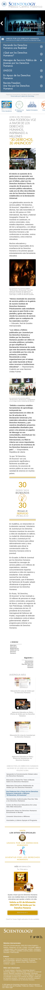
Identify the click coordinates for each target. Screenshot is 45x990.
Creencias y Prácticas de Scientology (27, 959)
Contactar (6, 963)
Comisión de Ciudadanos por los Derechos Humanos (19, 980)
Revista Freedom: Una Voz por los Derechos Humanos (16, 85)
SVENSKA (37, 949)
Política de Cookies (27, 986)
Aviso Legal (9, 987)
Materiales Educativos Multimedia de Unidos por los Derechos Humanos (19, 786)
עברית (19, 947)
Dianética (18, 970)
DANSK (5, 947)
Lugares (12, 963)
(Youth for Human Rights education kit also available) (22, 919)
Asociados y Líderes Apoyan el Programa (21, 820)
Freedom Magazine (28, 975)
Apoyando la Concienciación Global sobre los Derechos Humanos (22, 775)
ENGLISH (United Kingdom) (29, 945)
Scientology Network (28, 970)
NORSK (30, 949)
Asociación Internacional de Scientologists (20, 974)
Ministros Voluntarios (22, 960)
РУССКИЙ (31, 947)
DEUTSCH (18, 949)
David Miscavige (21, 971)
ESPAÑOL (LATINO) (9, 951)
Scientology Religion (9, 971)
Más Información (31, 962)
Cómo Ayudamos (7, 111)
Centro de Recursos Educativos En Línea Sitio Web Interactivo (21, 806)
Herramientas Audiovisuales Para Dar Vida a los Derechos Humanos (22, 800)
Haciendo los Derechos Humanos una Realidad (15, 46)
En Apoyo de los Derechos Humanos (16, 77)
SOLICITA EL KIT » (22, 913)
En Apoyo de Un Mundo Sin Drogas (22, 976)
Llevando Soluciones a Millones (18, 816)
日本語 (25, 947)
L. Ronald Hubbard (9, 959)
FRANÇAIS (12, 947)
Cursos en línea (20, 962)
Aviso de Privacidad (15, 986)
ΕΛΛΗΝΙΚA (37, 951)
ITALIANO (6, 952)
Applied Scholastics (32, 105)
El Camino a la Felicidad (19, 106)
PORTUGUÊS (15, 952)
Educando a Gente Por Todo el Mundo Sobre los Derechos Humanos (20, 781)
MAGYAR (24, 949)
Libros (13, 962)
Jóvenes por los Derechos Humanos (29, 978)
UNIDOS (7, 70)
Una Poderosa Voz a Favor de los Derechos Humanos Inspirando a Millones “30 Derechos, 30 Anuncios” (22, 793)
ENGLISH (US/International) (11, 945)
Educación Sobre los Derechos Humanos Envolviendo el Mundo (21, 811)
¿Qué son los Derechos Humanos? (15, 54)
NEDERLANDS (8, 949)
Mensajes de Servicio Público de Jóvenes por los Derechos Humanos (20, 63)
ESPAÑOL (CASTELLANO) (25, 951)
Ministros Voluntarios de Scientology (19, 973)
